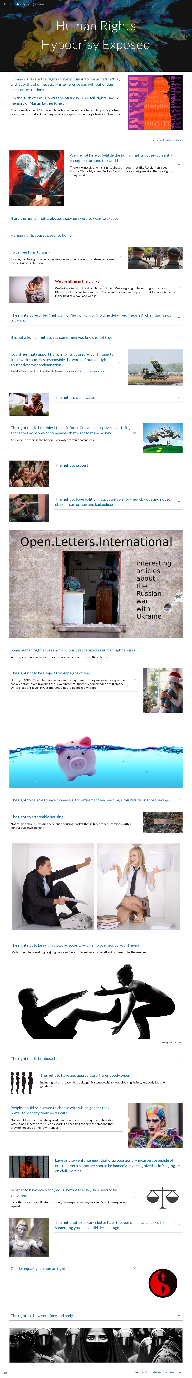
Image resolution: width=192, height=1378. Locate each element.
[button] (179, 164)
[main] (96, 36)
